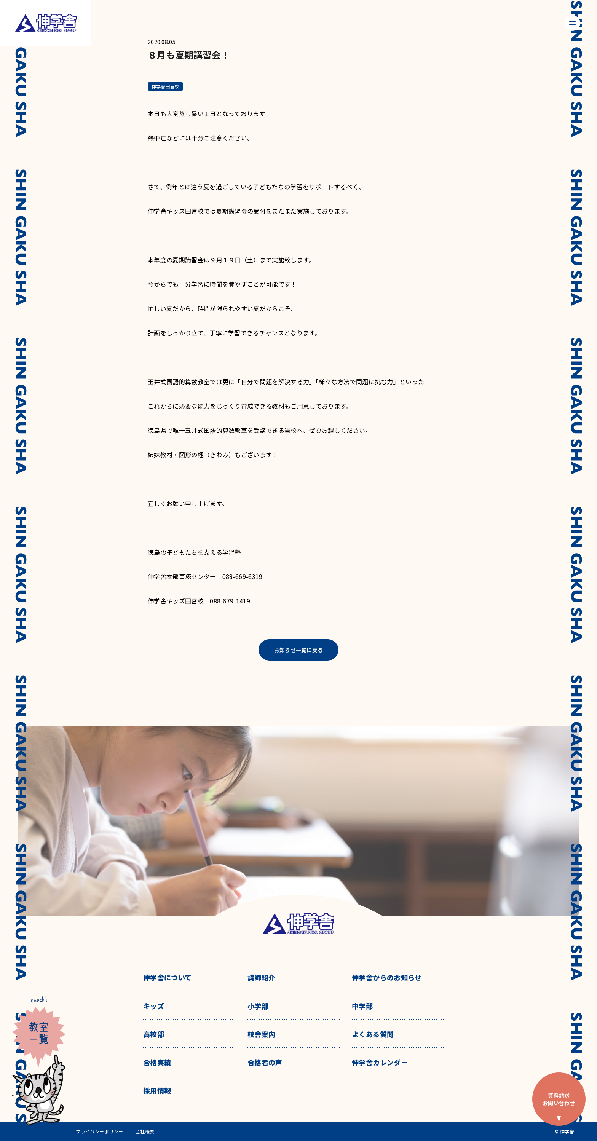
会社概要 (145, 1131)
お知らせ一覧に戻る (298, 650)
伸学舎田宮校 (165, 86)
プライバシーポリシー (99, 1131)
